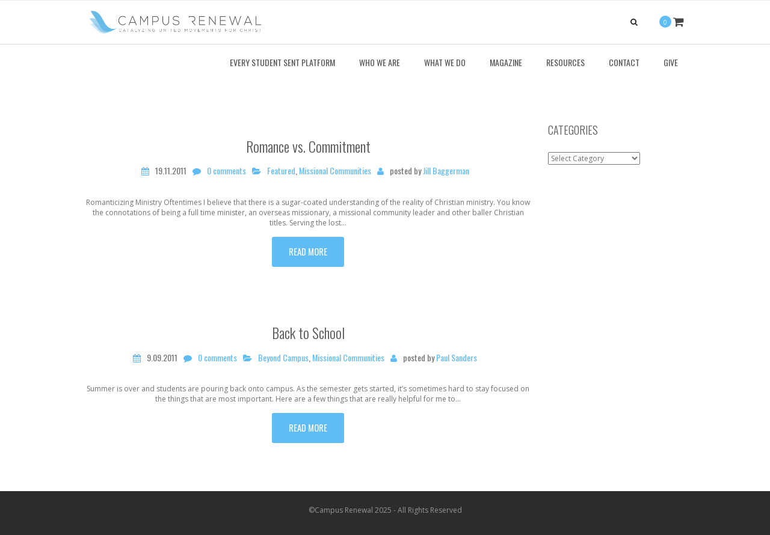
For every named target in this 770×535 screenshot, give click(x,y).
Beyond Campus (283, 358)
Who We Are (379, 62)
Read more (308, 251)
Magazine (506, 62)
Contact (624, 62)
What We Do (445, 62)
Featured (281, 171)
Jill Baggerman (446, 171)
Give (671, 62)
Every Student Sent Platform (282, 62)
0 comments (226, 171)
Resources (565, 62)
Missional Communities (335, 171)
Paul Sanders (456, 358)
